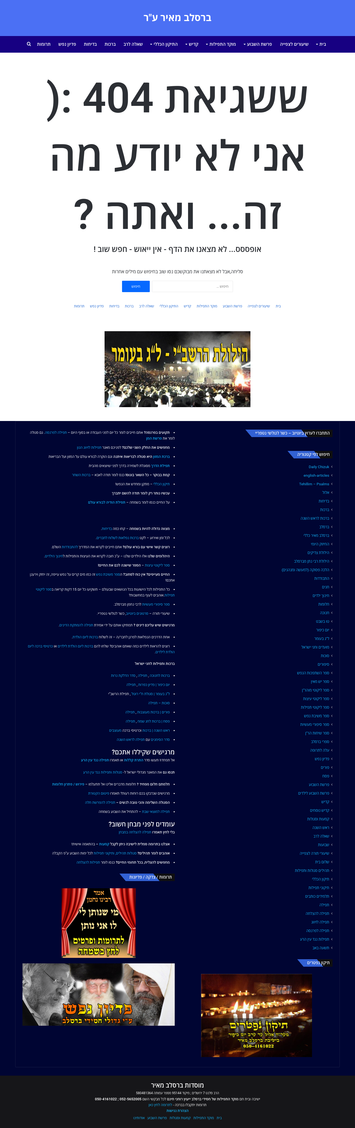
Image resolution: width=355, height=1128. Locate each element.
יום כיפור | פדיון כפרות (154, 685)
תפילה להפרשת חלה (100, 802)
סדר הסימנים (160, 739)
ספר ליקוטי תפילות (315, 707)
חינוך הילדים (54, 556)
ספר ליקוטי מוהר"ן (315, 690)
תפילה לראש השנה (131, 739)
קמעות (104, 844)
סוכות (325, 656)
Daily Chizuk (319, 467)
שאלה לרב (133, 44)
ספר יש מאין (320, 681)
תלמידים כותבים (317, 896)
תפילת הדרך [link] (160, 466)
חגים (325, 587)
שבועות (323, 845)
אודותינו (139, 1118)
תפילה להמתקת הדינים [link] (76, 625)
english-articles (316, 475)
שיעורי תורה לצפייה (314, 853)
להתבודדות (70, 547)
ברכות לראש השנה (315, 518)
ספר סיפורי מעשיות (314, 724)
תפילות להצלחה (88, 862)
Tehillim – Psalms (314, 484)
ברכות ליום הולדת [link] (85, 637)
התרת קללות (133, 760)
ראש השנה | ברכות (156, 730)
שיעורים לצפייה (294, 44)
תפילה (324, 905)
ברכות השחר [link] (81, 475)
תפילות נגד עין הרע (314, 939)
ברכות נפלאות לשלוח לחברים (118, 538)
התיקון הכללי (166, 44)
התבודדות (321, 578)
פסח (325, 776)
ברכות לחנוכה (160, 675)
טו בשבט (322, 621)
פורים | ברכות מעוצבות (153, 712)
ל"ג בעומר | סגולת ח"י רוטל (150, 694)
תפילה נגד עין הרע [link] (95, 760)
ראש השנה (320, 827)
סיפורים (323, 664)
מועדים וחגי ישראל (315, 647)
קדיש (193, 44)
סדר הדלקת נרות (123, 675)
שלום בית (322, 862)
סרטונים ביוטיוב (137, 613)
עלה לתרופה (319, 750)
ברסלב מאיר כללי (316, 535)
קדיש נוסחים (319, 810)
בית (323, 44)
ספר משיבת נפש (316, 716)
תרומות (44, 44)
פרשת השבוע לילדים (313, 793)
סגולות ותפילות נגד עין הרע (102, 772)
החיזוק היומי (320, 544)
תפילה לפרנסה (317, 930)
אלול (325, 492)
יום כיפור (322, 630)
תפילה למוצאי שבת (156, 812)
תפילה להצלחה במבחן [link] (135, 832)
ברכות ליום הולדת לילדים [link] (75, 646)
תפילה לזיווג (320, 922)
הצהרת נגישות (177, 1111)
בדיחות (90, 44)
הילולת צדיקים (318, 552)
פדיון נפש (67, 44)
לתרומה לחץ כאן (160, 1105)
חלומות (323, 604)
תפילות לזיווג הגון (89, 447)
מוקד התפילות (222, 44)
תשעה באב (320, 948)
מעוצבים (115, 730)
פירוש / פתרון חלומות (68, 784)
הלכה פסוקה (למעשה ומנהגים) (305, 570)
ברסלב (324, 527)
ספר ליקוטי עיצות (316, 698)
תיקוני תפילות (318, 887)
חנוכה (324, 613)
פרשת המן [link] (154, 438)
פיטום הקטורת (98, 793)
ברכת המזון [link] (161, 457)
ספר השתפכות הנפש (313, 673)
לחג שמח (144, 721)
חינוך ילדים (321, 595)
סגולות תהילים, (125, 853)
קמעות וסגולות (318, 819)
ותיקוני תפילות (104, 853)
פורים (325, 767)
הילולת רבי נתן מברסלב (311, 561)
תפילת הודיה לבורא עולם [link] (106, 502)
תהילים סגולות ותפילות (312, 870)
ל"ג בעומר (321, 638)
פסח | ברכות (161, 721)
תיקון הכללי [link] (161, 484)
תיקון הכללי (320, 879)
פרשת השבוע (259, 44)
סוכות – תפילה (159, 703)
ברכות (110, 44)
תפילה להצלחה (317, 913)
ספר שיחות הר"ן (317, 733)
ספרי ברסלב (320, 741)
